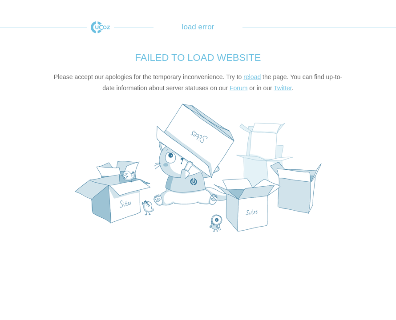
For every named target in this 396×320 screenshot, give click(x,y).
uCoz (100, 27)
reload (252, 76)
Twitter (282, 88)
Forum (238, 88)
